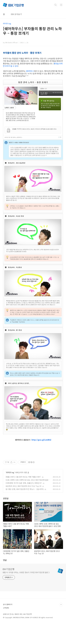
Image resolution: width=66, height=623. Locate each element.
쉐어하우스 (30, 71)
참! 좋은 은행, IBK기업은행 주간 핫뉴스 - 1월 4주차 (25, 489)
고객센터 (6, 608)
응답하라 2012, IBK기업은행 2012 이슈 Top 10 (23, 486)
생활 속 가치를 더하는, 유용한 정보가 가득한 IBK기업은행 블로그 (26, 572)
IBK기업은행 (8, 569)
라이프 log (10, 472)
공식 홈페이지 (7, 604)
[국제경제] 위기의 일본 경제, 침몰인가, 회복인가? (24, 483)
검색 (55, 5)
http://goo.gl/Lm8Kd (41, 439)
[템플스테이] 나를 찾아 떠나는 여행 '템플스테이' (23, 477)
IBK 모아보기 (16, 14)
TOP (61, 605)
